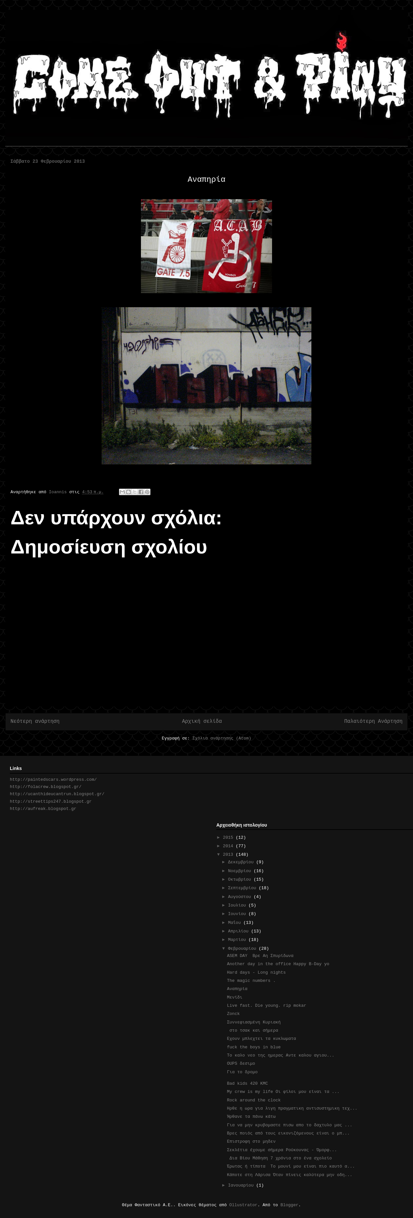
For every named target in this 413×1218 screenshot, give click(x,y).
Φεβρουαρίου (243, 948)
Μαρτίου (238, 939)
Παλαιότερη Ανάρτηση (373, 721)
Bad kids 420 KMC (247, 1083)
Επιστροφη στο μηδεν (252, 1141)
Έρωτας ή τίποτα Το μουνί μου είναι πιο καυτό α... (291, 1166)
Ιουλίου (238, 905)
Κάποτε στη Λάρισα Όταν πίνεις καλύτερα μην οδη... (289, 1174)
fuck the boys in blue (254, 1047)
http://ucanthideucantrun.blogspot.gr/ (57, 794)
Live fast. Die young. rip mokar (266, 1005)
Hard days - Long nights (256, 972)
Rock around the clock (254, 1100)
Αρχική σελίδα (202, 721)
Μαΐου (236, 922)
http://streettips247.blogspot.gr (51, 801)
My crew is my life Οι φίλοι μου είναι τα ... (283, 1091)
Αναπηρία (237, 988)
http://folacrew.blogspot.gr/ (45, 786)
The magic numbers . (251, 980)
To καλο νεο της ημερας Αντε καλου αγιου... (280, 1055)
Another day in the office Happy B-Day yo (278, 964)
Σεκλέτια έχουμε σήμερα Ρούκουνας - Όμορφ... (282, 1150)
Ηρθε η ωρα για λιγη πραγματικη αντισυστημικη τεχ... (292, 1108)
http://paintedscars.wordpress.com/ (53, 779)
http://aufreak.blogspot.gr (43, 808)
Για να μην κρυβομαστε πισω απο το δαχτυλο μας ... (289, 1125)
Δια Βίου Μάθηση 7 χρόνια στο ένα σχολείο (279, 1158)
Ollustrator (243, 1205)
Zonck (233, 1013)
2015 (229, 837)
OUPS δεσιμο (241, 1063)
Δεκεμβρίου (242, 862)
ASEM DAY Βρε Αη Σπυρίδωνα (260, 955)
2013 (229, 854)
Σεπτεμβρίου (243, 888)
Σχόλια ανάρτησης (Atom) (221, 738)
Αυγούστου (241, 896)
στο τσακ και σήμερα (252, 1030)
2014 (229, 846)
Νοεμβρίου (241, 871)
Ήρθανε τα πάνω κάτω (251, 1116)
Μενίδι (234, 997)
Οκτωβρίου (241, 879)
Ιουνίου (238, 913)
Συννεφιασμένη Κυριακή (256, 1022)
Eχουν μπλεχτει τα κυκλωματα (261, 1038)
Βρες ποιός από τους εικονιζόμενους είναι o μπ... (288, 1133)
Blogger (290, 1205)
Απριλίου (239, 931)
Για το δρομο (242, 1072)
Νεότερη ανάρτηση (35, 721)
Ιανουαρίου (242, 1185)
